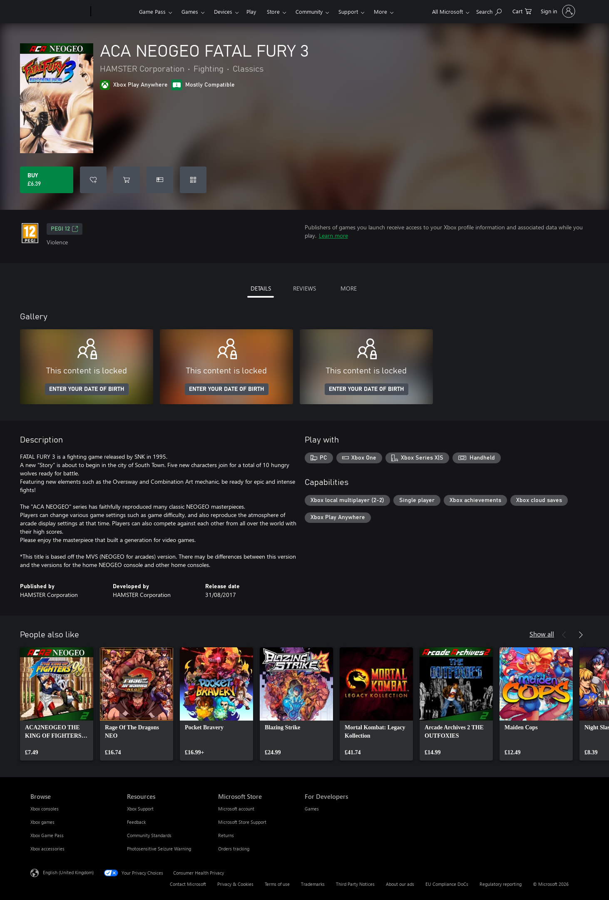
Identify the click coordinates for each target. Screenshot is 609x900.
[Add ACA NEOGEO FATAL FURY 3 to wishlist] (93, 180)
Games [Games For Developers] (312, 808)
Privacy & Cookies (235, 884)
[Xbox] (114, 11)
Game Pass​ (152, 11)
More (380, 11)
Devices (223, 11)
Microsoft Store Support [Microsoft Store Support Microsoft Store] (242, 822)
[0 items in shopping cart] (522, 10)
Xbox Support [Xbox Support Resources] (140, 808)
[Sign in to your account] (557, 11)
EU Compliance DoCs (446, 884)
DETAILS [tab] (261, 288)
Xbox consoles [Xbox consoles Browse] (44, 808)
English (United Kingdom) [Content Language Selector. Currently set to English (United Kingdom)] (68, 872)
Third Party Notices (355, 884)
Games (189, 11)
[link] (56, 704)
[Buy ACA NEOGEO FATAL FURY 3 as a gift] (160, 180)
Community (309, 11)
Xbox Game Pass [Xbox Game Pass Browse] (47, 835)
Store (273, 11)
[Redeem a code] (193, 180)
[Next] (580, 635)
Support (348, 11)
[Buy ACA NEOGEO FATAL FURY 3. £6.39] (46, 180)
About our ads (400, 884)
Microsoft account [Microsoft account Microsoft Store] (236, 808)
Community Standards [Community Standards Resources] (149, 835)
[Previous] (564, 635)
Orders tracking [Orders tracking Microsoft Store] (233, 848)
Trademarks (313, 884)
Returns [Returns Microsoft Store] (226, 835)
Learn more (333, 235)
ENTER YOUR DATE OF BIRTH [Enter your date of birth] (86, 389)
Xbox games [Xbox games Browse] (42, 822)
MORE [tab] (349, 288)
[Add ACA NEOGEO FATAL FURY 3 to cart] (126, 180)
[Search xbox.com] (488, 10)
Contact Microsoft (188, 884)
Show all (541, 633)
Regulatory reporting (501, 884)
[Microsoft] (58, 11)
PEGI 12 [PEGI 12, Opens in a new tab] (64, 229)
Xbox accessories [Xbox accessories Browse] (47, 848)
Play (251, 11)
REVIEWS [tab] (304, 288)
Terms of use (277, 884)
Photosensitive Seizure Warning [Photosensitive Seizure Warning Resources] (159, 848)
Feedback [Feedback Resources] (136, 822)
